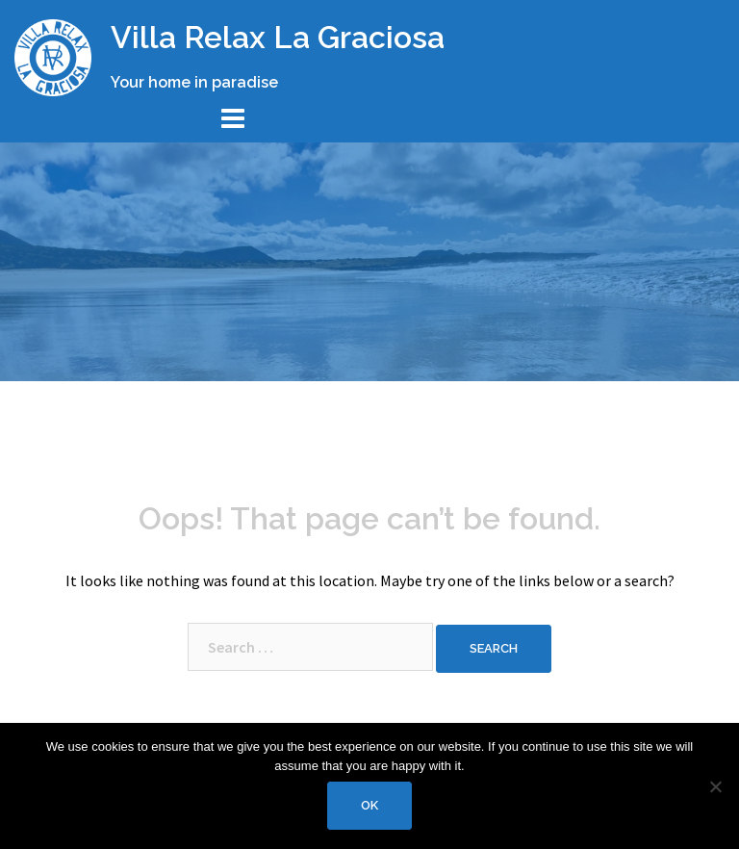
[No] (715, 786)
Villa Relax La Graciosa (278, 37)
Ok (369, 805)
